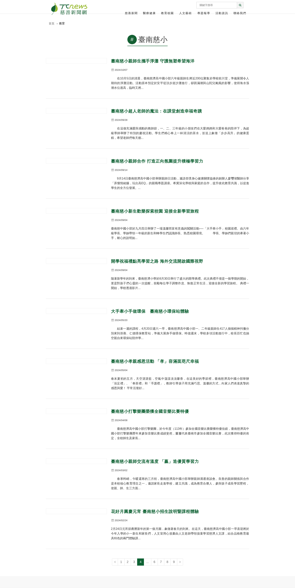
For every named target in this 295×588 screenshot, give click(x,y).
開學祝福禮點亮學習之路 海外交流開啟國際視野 (157, 261)
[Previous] (115, 562)
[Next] (180, 562)
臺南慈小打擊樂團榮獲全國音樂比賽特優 (150, 411)
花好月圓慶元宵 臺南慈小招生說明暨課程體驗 (155, 511)
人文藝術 (185, 13)
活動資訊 (221, 13)
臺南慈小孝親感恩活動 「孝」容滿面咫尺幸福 (155, 361)
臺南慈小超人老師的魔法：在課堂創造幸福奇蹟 (156, 111)
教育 (62, 23)
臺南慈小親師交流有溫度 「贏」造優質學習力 (155, 461)
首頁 (51, 23)
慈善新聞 (131, 13)
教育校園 (167, 13)
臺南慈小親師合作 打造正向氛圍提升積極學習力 (157, 161)
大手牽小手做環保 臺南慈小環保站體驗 (150, 311)
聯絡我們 (239, 13)
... (147, 562)
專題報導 (203, 13)
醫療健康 (149, 13)
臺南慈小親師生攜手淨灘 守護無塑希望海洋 (153, 61)
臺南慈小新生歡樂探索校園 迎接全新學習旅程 (155, 211)
